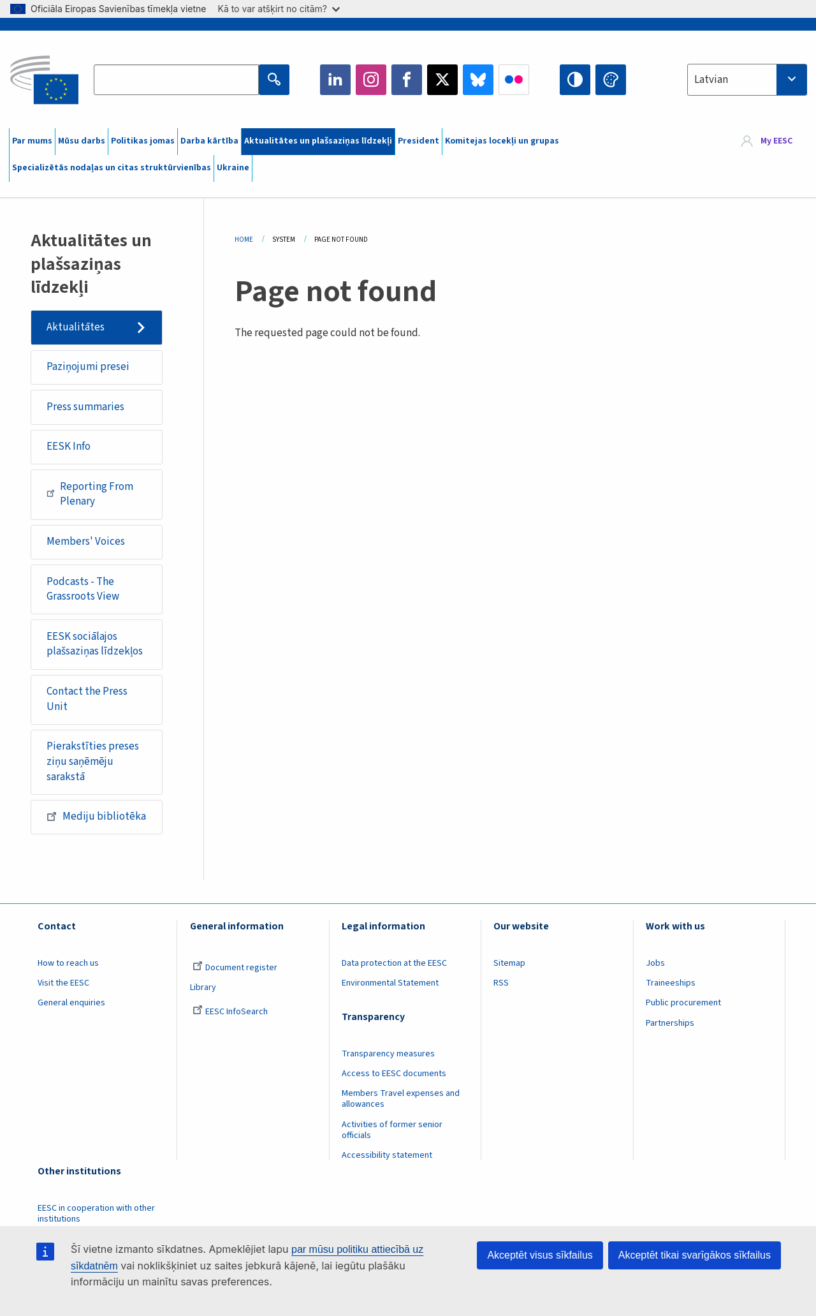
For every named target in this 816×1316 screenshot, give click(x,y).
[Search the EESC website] (176, 79)
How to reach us (68, 963)
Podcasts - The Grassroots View (83, 589)
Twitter (442, 79)
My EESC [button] (776, 141)
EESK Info (69, 446)
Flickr (514, 79)
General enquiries (71, 1002)
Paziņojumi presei (88, 366)
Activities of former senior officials (392, 1130)
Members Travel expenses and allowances (401, 1099)
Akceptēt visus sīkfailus (539, 1255)
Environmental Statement (390, 983)
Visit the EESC (63, 983)
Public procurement (683, 1002)
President (418, 141)
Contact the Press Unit (87, 699)
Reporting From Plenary (90, 494)
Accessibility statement (387, 1155)
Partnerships (670, 1023)
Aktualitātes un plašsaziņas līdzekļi (318, 141)
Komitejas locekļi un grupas (502, 141)
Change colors (610, 79)
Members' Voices (86, 541)
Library (203, 987)
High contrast (575, 79)
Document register (235, 967)
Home (244, 239)
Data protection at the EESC (394, 963)
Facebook (406, 79)
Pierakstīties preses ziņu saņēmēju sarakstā (93, 761)
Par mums (32, 141)
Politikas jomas (143, 141)
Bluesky (478, 79)
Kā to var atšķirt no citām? (278, 8)
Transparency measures (388, 1053)
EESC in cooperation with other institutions (96, 1213)
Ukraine (233, 167)
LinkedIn (335, 79)
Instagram (371, 79)
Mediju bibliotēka (96, 816)
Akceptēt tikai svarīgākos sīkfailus (694, 1255)
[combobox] (747, 80)
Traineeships (671, 983)
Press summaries (85, 407)
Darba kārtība (209, 141)
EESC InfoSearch (230, 1011)
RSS (501, 983)
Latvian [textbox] (711, 79)
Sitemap (509, 963)
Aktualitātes (76, 327)
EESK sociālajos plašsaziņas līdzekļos (95, 644)
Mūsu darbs (81, 141)
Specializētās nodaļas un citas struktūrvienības (111, 167)
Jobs (655, 963)
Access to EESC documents (394, 1073)
